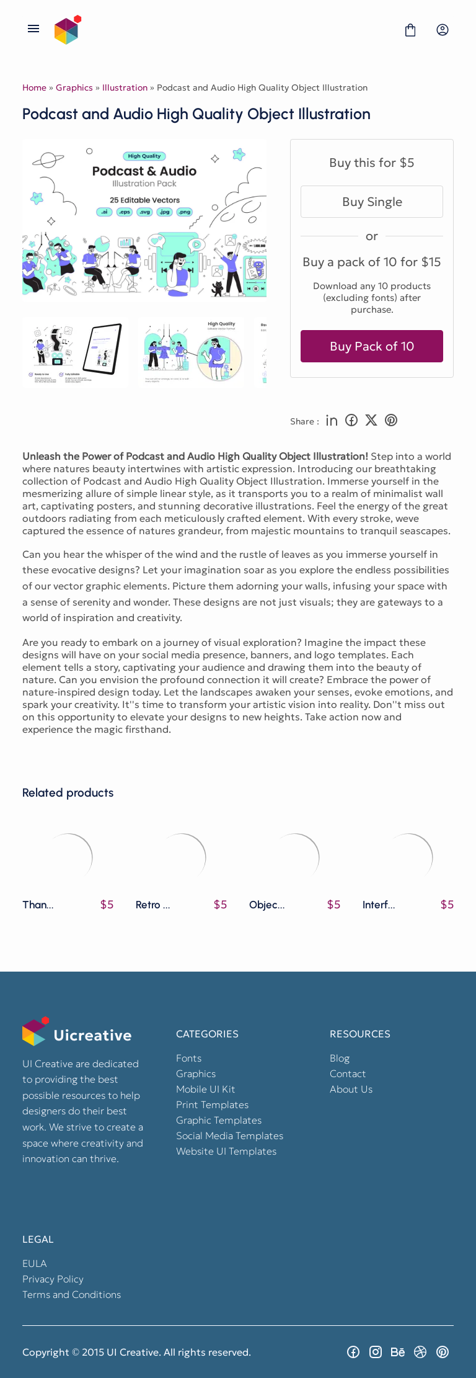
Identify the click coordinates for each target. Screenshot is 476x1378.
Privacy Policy (53, 1279)
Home (34, 87)
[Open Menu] (33, 30)
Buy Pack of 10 (372, 346)
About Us (351, 1089)
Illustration (125, 87)
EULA (34, 1263)
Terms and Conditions (71, 1294)
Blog (340, 1058)
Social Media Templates (229, 1135)
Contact (348, 1073)
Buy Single (372, 202)
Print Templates (212, 1104)
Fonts (188, 1058)
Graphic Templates (219, 1120)
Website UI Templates (226, 1151)
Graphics (74, 87)
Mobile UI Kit (206, 1089)
